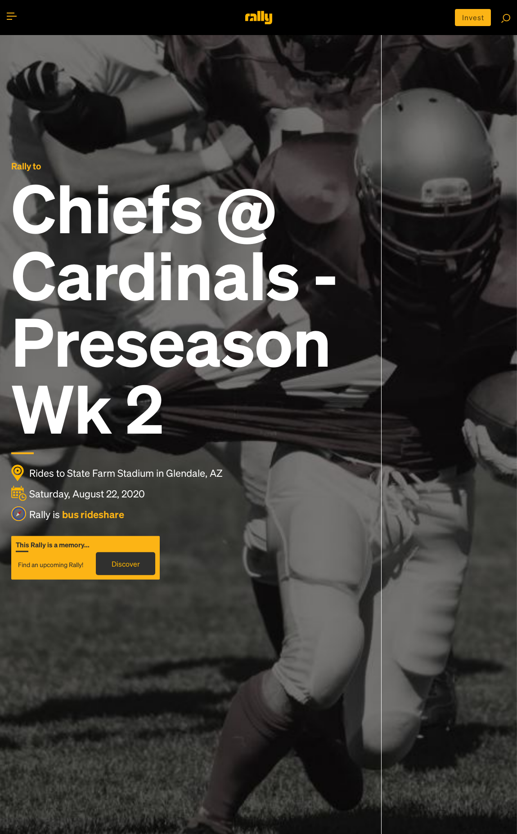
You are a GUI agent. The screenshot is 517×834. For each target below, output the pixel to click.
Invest (473, 17)
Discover (126, 563)
